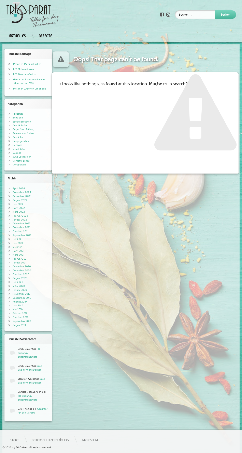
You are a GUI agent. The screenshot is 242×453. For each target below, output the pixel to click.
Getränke (13, 137)
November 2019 (17, 293)
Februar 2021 (15, 258)
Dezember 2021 (17, 223)
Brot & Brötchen (17, 121)
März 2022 (14, 211)
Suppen (12, 152)
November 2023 (17, 192)
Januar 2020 (15, 289)
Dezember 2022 (17, 196)
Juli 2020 (13, 282)
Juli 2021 (13, 239)
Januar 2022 (15, 219)
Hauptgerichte (16, 141)
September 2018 (17, 321)
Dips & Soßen (15, 125)
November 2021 (17, 227)
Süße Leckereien (17, 156)
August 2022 (15, 200)
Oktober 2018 (16, 317)
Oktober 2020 (16, 274)
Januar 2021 (15, 262)
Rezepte (45, 32)
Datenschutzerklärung (102, 440)
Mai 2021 (13, 246)
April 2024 (14, 188)
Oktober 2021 (16, 231)
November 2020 (17, 270)
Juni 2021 (13, 243)
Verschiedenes (16, 160)
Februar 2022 (16, 215)
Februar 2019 (15, 313)
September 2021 (17, 235)
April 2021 (14, 250)
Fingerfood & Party (19, 129)
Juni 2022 (13, 204)
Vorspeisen (14, 164)
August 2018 (15, 325)
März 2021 (14, 254)
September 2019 (17, 297)
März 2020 (14, 286)
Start (66, 440)
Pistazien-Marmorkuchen (23, 63)
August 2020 (15, 278)
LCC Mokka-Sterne (19, 69)
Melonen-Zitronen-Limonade (25, 88)
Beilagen (13, 117)
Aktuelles (17, 32)
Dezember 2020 (17, 266)
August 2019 (15, 301)
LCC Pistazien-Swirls (20, 74)
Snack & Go (14, 148)
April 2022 (14, 207)
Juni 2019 (13, 305)
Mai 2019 (13, 309)
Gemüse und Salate (19, 133)
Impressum (142, 440)
